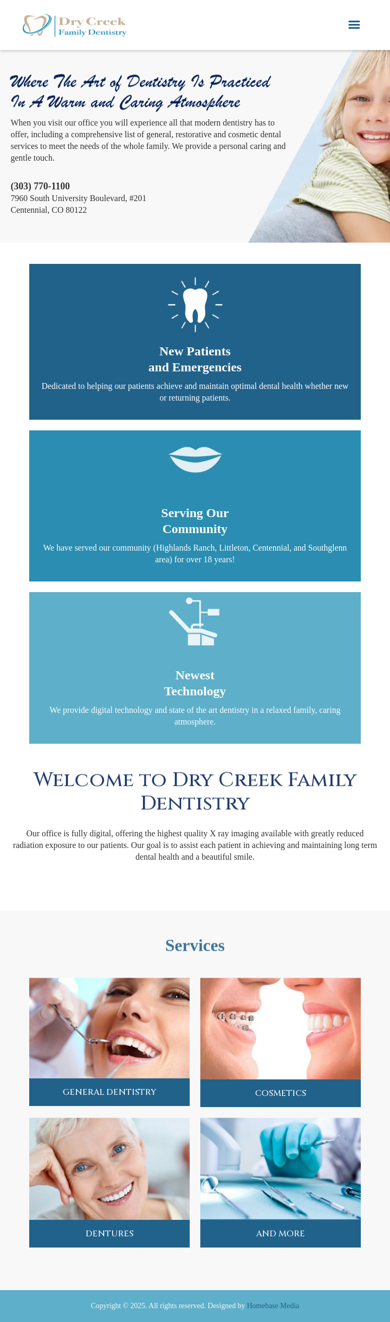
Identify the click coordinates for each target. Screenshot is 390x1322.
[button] (354, 25)
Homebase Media (273, 1306)
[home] (74, 25)
